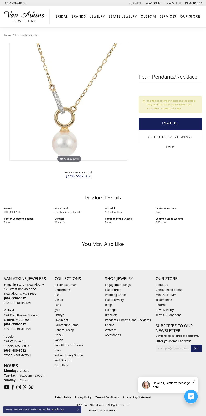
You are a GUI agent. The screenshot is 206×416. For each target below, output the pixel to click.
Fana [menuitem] (58, 305)
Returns (161, 305)
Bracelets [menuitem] (111, 315)
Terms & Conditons (168, 315)
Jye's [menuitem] (57, 310)
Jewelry (97, 16)
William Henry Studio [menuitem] (69, 355)
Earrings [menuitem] (110, 310)
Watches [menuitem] (110, 330)
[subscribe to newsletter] (196, 348)
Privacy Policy (165, 310)
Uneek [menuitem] (59, 335)
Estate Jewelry (123, 16)
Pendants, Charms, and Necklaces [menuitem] (128, 320)
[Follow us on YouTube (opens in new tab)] (6, 387)
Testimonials (164, 300)
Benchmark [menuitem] (62, 290)
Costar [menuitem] (59, 300)
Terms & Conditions (107, 397)
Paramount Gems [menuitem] (66, 325)
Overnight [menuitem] (61, 320)
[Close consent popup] (78, 409)
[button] (135, 3)
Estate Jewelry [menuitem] (114, 300)
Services (168, 16)
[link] (15, 3)
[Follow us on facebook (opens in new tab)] (12, 387)
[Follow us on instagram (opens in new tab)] (18, 387)
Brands (79, 16)
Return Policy (63, 397)
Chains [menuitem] (109, 325)
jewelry (7, 35)
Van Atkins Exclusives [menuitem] (69, 345)
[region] (69, 103)
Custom (148, 16)
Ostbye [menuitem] (59, 315)
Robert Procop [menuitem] (64, 330)
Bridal (62, 16)
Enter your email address (173, 341)
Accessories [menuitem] (113, 335)
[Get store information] (17, 303)
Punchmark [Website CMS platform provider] (110, 410)
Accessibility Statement (137, 397)
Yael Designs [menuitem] (63, 360)
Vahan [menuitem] (59, 340)
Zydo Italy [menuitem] (61, 365)
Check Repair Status (169, 290)
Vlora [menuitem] (58, 350)
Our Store (190, 16)
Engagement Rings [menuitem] (118, 285)
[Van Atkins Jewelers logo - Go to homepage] (26, 16)
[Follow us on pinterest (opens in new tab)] (24, 387)
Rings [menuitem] (108, 305)
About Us (162, 285)
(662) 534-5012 (78, 176)
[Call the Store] (15, 298)
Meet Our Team (166, 295)
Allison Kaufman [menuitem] (66, 285)
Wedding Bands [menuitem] (115, 295)
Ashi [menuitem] (57, 295)
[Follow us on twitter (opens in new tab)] (30, 387)
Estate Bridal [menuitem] (113, 290)
